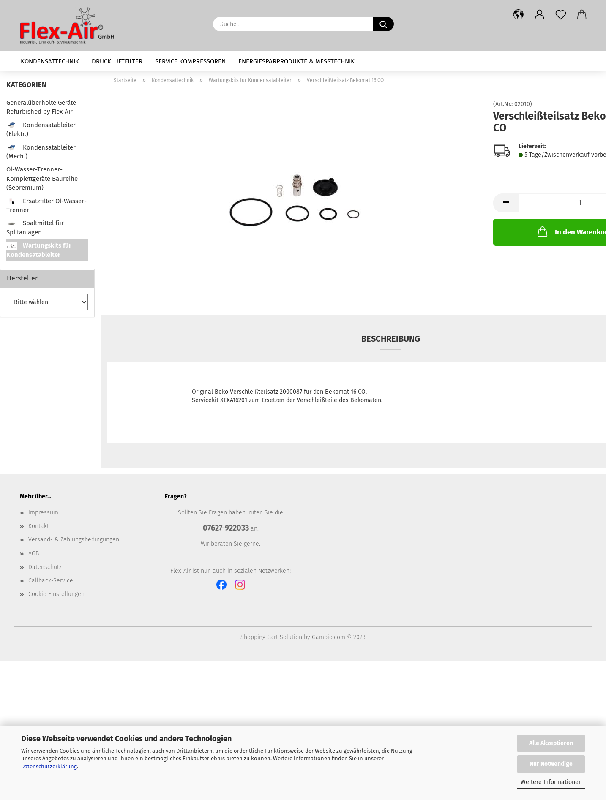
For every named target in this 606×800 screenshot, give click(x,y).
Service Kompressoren (190, 61)
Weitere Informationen (551, 782)
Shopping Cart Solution (271, 637)
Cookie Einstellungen (56, 594)
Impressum (43, 512)
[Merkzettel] (560, 15)
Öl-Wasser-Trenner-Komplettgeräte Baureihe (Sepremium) (42, 178)
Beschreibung (390, 339)
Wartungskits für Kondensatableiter (38, 250)
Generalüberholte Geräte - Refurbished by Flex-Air (43, 107)
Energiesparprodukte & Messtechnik (296, 61)
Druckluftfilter (117, 61)
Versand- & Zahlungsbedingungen (73, 539)
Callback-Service (50, 580)
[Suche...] (383, 24)
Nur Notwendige (551, 763)
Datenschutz (45, 567)
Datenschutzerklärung (49, 766)
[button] (518, 15)
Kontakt (38, 526)
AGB (33, 553)
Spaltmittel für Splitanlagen (35, 227)
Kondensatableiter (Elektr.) (41, 129)
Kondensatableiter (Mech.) (41, 152)
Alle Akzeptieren (551, 743)
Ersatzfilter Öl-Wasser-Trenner (46, 205)
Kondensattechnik (50, 61)
